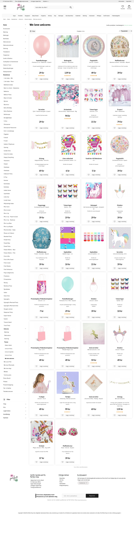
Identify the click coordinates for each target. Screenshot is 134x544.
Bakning (85, 15)
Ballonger (60, 15)
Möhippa (99, 15)
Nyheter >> (45, 1)
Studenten (78, 15)
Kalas (14, 15)
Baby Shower (35, 15)
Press (60, 507)
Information (121, 1)
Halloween (92, 15)
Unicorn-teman (128, 25)
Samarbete (62, 509)
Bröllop (50, 15)
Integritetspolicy (63, 511)
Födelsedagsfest (116, 15)
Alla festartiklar (69, 15)
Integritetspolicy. (82, 525)
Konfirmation (106, 15)
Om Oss (61, 505)
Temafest (20, 15)
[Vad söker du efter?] (54, 7)
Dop (55, 15)
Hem (4, 19)
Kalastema (27, 15)
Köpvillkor (62, 504)
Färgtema (43, 15)
